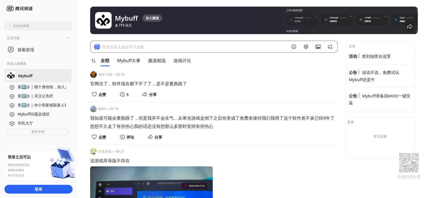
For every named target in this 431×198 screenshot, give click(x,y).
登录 (38, 189)
